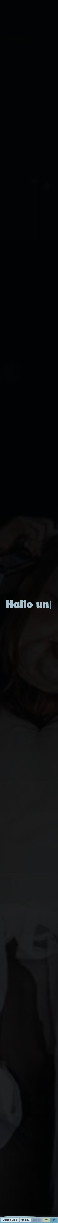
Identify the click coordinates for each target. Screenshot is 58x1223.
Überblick (10, 1220)
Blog (25, 1220)
